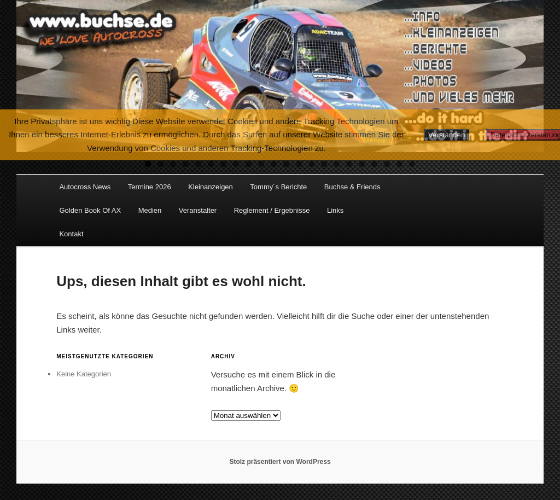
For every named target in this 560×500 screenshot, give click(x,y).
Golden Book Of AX (90, 210)
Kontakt (71, 234)
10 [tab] (261, 164)
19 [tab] (374, 164)
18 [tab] (362, 164)
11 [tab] (274, 164)
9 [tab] (249, 164)
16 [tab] (337, 164)
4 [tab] (186, 164)
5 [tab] (198, 164)
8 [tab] (236, 164)
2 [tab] (161, 164)
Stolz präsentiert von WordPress (279, 462)
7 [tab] (223, 164)
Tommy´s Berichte (278, 187)
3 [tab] (173, 164)
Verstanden (446, 135)
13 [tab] (299, 164)
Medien (150, 210)
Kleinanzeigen (210, 187)
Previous (30, 73)
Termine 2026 (149, 187)
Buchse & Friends (352, 187)
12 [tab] (286, 164)
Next (530, 73)
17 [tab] (349, 164)
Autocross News (84, 187)
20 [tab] (387, 164)
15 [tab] (324, 164)
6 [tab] (211, 164)
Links (335, 210)
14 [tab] (311, 164)
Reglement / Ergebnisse (272, 210)
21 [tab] (399, 164)
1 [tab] (148, 164)
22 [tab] (412, 164)
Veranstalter (198, 210)
